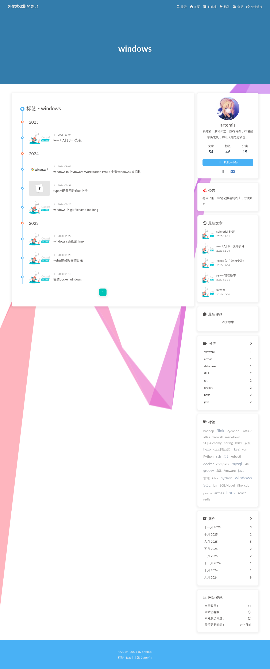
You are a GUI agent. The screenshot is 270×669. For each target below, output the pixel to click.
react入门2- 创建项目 (230, 246)
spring (228, 443)
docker (208, 464)
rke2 (236, 449)
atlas (206, 437)
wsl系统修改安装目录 (68, 260)
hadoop (208, 431)
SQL (207, 485)
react (242, 493)
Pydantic (233, 431)
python (226, 478)
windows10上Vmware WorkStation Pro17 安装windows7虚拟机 (97, 172)
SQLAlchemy (212, 443)
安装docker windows (67, 279)
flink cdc (243, 485)
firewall (217, 437)
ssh (218, 456)
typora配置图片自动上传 (70, 191)
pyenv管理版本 (226, 275)
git (226, 456)
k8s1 (238, 443)
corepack (222, 464)
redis (206, 499)
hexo (207, 449)
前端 (206, 478)
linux (231, 492)
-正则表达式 (221, 449)
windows (243, 477)
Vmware (230, 470)
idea (215, 478)
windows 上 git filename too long (75, 210)
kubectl (236, 456)
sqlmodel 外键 (225, 231)
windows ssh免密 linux (68, 241)
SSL (219, 470)
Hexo (128, 657)
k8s (246, 464)
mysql (237, 463)
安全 (247, 443)
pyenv (207, 493)
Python (208, 456)
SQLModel (227, 485)
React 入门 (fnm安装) (67, 140)
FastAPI (247, 431)
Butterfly (146, 657)
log (215, 485)
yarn (245, 449)
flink (220, 430)
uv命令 (220, 289)
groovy (208, 470)
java (241, 470)
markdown (232, 437)
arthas (219, 493)
